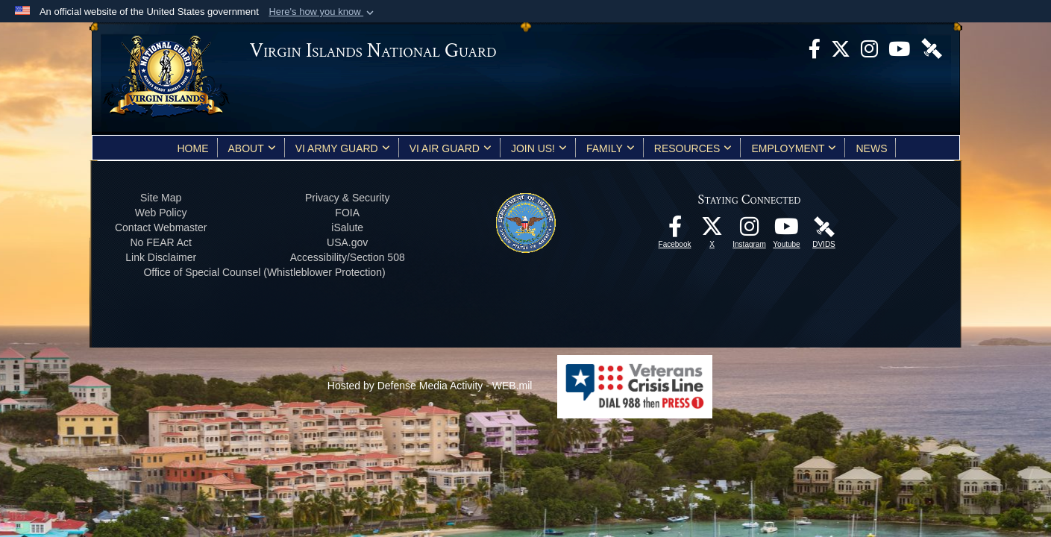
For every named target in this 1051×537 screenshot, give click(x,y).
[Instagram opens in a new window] (869, 48)
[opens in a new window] (815, 48)
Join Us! (539, 148)
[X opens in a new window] (840, 48)
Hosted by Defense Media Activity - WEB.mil (430, 386)
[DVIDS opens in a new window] (931, 48)
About (252, 148)
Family (610, 148)
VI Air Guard (451, 148)
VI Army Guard (342, 148)
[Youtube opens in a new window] (899, 48)
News (871, 148)
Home (193, 148)
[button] (323, 11)
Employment (793, 148)
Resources (693, 148)
